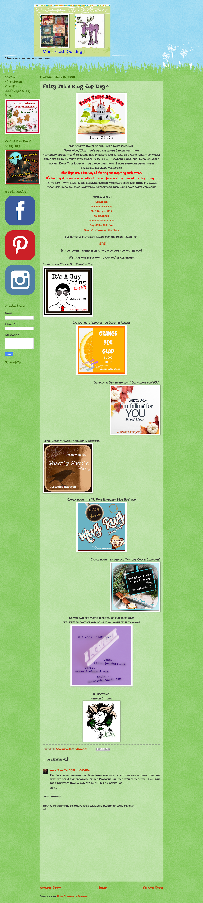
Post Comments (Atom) (72, 896)
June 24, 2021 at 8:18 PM (73, 770)
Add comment (52, 796)
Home (102, 887)
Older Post (153, 887)
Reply (53, 788)
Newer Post (50, 887)
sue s (53, 770)
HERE (102, 244)
